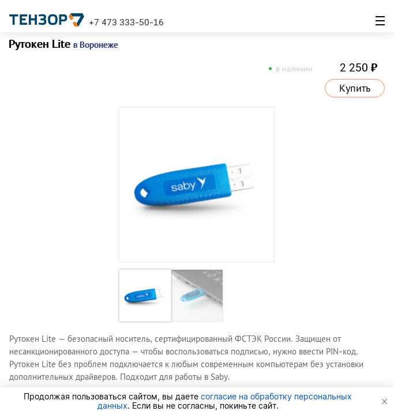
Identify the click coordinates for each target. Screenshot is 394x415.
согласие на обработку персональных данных (224, 400)
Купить (354, 88)
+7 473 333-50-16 (126, 22)
